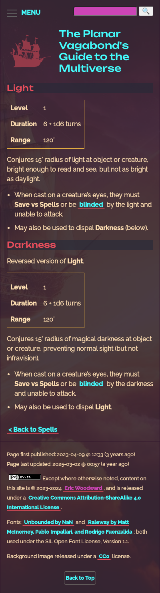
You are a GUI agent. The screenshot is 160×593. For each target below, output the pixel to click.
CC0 (104, 556)
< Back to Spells (32, 429)
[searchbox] (105, 11)
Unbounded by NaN (48, 522)
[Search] (146, 11)
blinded (91, 204)
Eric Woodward (83, 488)
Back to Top (80, 578)
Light (20, 88)
